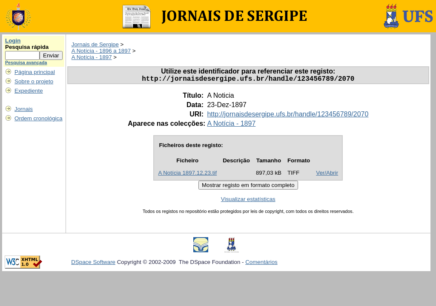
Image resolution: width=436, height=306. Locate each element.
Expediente (28, 91)
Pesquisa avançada (26, 62)
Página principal (34, 72)
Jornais (23, 109)
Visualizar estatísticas (248, 201)
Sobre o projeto (33, 81)
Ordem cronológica (38, 118)
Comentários (261, 264)
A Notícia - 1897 (92, 57)
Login (12, 40)
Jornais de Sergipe (95, 44)
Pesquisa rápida (27, 47)
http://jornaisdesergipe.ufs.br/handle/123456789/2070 (287, 115)
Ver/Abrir (327, 174)
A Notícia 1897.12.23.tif (187, 174)
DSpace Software (93, 264)
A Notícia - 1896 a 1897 (101, 51)
